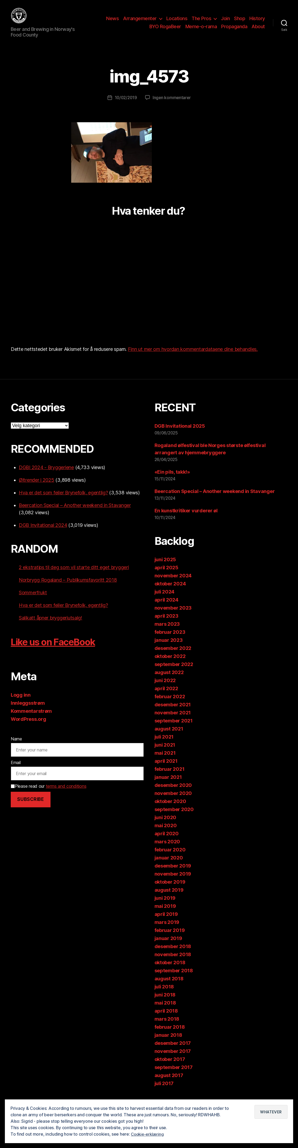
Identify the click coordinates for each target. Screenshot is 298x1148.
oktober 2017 (170, 1067)
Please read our (48, 794)
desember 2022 (173, 656)
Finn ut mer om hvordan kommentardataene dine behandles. (193, 357)
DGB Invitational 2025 (180, 434)
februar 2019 (170, 938)
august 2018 (169, 986)
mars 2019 (167, 930)
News (112, 22)
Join (225, 22)
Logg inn (21, 703)
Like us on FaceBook (60, 649)
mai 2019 (165, 914)
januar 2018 (168, 1043)
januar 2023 (169, 648)
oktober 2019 (170, 890)
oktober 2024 (170, 592)
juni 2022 (165, 688)
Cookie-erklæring (148, 1134)
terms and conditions (66, 794)
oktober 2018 (170, 970)
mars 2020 (167, 849)
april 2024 (166, 608)
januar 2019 (168, 946)
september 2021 (174, 729)
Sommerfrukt (33, 600)
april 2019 (166, 922)
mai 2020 (166, 833)
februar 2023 (170, 640)
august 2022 (169, 680)
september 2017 (174, 1075)
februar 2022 (170, 704)
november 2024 (173, 583)
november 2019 (173, 882)
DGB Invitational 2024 (43, 533)
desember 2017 (173, 1051)
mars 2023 (167, 632)
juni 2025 (165, 567)
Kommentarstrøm (31, 719)
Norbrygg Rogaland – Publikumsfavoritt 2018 (68, 588)
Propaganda (234, 30)
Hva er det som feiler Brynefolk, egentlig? (63, 500)
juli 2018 (164, 995)
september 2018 (174, 978)
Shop (239, 22)
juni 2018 (165, 1003)
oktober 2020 (170, 809)
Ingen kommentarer (172, 105)
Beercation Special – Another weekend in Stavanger (75, 513)
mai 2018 (165, 1011)
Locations (177, 22)
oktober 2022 (170, 664)
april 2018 (166, 1019)
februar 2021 (170, 777)
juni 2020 (166, 825)
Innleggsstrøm (28, 711)
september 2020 (174, 817)
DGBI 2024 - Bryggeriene (46, 475)
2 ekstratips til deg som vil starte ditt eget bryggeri (74, 575)
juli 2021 (164, 745)
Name (16, 747)
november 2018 (173, 962)
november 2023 (173, 616)
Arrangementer (140, 22)
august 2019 (169, 898)
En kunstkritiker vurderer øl (186, 518)
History (257, 22)
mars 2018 (167, 1027)
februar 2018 (170, 1035)
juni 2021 (165, 753)
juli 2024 (165, 600)
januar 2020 (169, 866)
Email (16, 770)
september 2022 (174, 672)
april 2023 (166, 624)
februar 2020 (170, 858)
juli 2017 (164, 1091)
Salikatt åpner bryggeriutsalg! (50, 626)
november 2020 (173, 801)
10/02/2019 (125, 105)
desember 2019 (173, 874)
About (258, 30)
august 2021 (169, 737)
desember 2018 (173, 954)
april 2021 (166, 769)
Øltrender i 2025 (36, 488)
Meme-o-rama (201, 30)
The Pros (201, 22)
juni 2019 (165, 906)
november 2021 (173, 721)
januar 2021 (168, 785)
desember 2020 (173, 793)
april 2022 (166, 696)
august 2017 (169, 1083)
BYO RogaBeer (165, 30)
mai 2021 (165, 761)
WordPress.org (28, 727)
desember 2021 (173, 712)
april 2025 (166, 575)
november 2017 (173, 1059)
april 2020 (167, 841)
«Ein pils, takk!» (172, 480)
